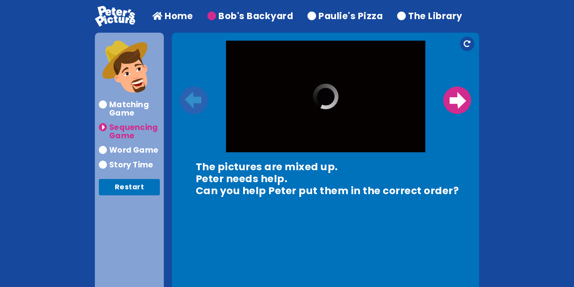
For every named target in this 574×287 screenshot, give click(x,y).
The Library (429, 16)
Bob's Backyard (250, 16)
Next (457, 100)
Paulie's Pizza (345, 16)
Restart (129, 187)
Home (172, 16)
